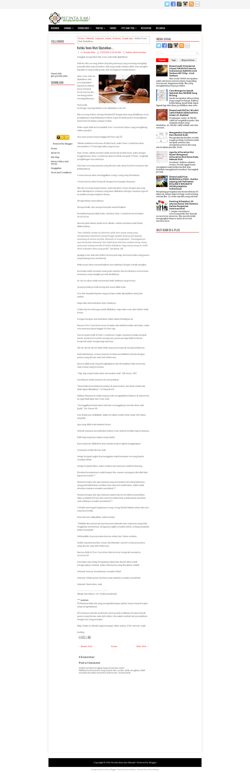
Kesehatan (146, 28)
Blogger (68, 144)
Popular (162, 60)
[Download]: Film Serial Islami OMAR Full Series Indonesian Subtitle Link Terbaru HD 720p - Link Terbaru (183, 71)
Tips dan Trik (130, 27)
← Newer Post (85, 646)
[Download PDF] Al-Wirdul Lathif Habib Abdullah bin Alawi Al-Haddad (184, 112)
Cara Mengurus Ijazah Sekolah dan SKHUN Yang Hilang (183, 93)
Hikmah (69, 27)
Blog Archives (188, 60)
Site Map (55, 157)
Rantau (101, 27)
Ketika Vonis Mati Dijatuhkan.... (95, 47)
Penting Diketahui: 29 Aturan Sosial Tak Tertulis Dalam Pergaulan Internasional (183, 205)
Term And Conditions (61, 172)
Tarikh (113, 28)
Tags (174, 60)
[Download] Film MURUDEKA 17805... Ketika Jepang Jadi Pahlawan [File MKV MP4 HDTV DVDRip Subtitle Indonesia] (183, 183)
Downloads (85, 27)
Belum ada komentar (136, 52)
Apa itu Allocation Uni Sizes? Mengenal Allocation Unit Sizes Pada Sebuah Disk (183, 156)
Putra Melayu (130, 770)
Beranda (55, 28)
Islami (108, 38)
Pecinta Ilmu (104, 770)
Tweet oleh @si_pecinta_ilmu (59, 74)
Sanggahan (56, 168)
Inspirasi (99, 38)
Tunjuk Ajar (127, 38)
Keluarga (160, 28)
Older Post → (142, 646)
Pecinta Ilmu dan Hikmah (123, 762)
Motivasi (117, 38)
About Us (55, 153)
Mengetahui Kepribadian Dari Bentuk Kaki (183, 133)
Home (54, 148)
